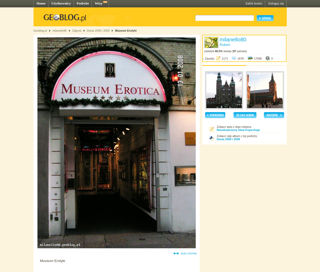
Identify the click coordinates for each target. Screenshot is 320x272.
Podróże (83, 3)
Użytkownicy (61, 3)
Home (41, 3)
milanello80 (59, 30)
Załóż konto (253, 3)
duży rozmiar (189, 253)
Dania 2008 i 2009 (98, 30)
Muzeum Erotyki (126, 30)
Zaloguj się (276, 3)
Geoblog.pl (40, 30)
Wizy (98, 3)
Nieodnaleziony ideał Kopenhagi (238, 130)
